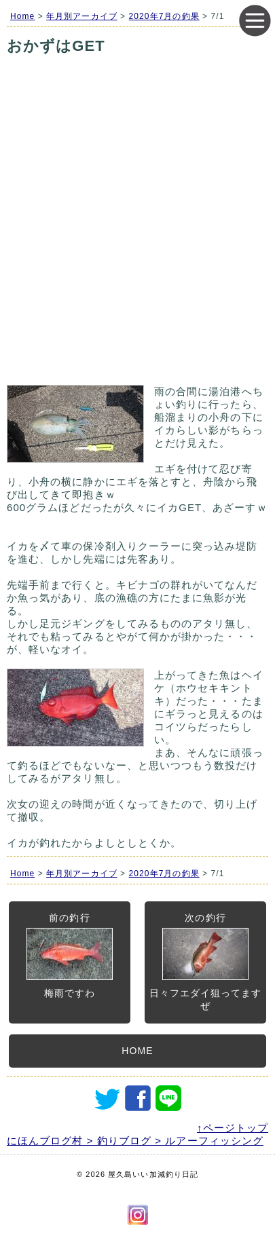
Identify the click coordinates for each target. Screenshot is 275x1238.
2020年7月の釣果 (164, 16)
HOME (137, 1050)
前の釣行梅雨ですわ (69, 955)
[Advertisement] (137, 237)
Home (22, 16)
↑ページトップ (232, 1127)
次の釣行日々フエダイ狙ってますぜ (205, 961)
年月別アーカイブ (81, 16)
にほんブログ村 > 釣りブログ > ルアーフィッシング (135, 1140)
